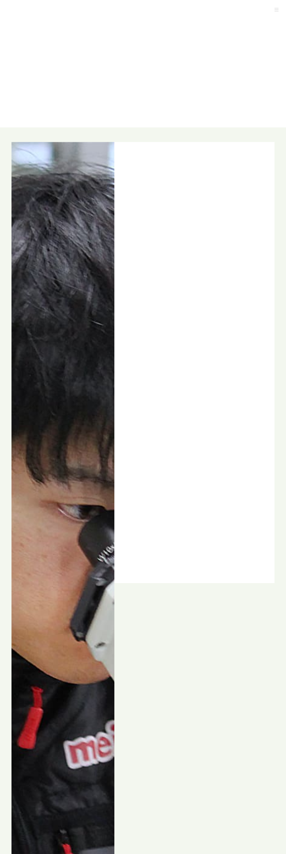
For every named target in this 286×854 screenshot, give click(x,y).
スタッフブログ (219, 10)
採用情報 (240, 10)
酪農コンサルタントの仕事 (187, 10)
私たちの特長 (156, 10)
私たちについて (132, 10)
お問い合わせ (260, 10)
